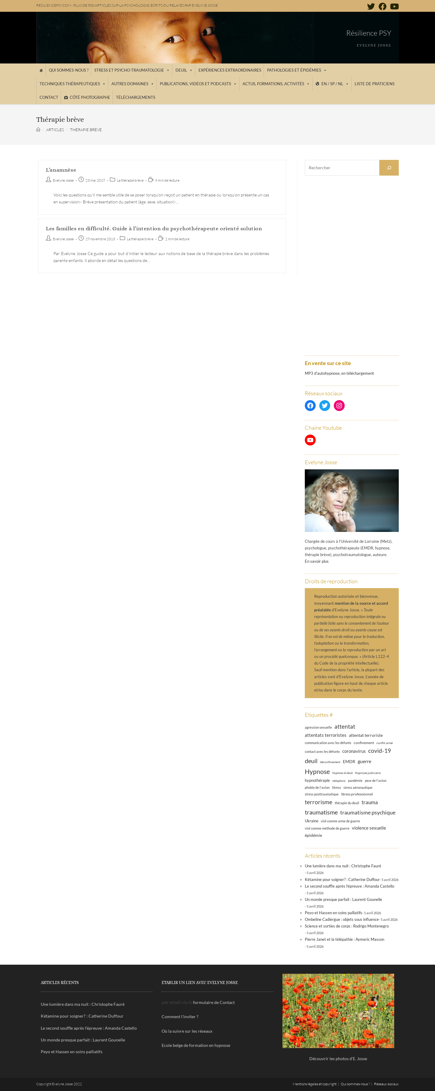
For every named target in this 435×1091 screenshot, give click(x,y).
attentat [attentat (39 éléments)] (344, 726)
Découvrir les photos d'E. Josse (338, 1058)
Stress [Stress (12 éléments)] (336, 787)
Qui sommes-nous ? (69, 70)
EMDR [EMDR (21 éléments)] (349, 761)
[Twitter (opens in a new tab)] (371, 6)
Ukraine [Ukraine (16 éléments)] (311, 821)
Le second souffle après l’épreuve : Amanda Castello (349, 886)
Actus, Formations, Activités (276, 83)
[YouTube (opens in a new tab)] (393, 6)
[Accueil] (41, 70)
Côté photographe (90, 97)
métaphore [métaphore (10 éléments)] (339, 780)
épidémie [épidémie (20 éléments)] (313, 835)
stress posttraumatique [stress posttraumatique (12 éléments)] (322, 794)
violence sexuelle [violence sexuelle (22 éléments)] (369, 827)
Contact (49, 97)
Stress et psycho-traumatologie (132, 70)
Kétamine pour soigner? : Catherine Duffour (342, 879)
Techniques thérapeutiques (73, 83)
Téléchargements (135, 97)
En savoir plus (317, 561)
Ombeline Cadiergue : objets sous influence (342, 919)
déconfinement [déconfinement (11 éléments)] (330, 762)
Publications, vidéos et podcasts (198, 83)
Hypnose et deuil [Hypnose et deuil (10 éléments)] (342, 773)
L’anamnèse (61, 170)
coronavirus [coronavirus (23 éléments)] (354, 751)
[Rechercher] (389, 168)
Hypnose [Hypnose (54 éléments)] (317, 771)
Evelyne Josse (63, 180)
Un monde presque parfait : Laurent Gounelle (343, 899)
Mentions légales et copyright (315, 1084)
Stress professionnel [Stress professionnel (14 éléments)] (357, 794)
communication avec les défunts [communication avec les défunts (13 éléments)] (328, 743)
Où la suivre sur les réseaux (187, 1031)
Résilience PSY (368, 32)
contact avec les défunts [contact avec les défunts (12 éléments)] (322, 751)
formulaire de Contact (214, 1002)
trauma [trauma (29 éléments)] (370, 802)
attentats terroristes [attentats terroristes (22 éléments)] (325, 735)
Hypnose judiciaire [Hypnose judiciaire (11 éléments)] (368, 773)
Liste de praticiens (375, 83)
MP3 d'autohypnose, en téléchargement (339, 373)
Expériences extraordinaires (229, 70)
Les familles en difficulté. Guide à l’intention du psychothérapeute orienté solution (154, 228)
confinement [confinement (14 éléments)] (364, 742)
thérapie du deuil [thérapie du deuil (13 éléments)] (347, 803)
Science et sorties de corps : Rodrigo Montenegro (347, 926)
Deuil (184, 70)
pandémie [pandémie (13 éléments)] (355, 780)
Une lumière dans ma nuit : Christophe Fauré (343, 865)
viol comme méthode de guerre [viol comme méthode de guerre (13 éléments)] (327, 828)
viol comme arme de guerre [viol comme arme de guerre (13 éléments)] (340, 821)
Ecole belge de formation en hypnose (196, 1045)
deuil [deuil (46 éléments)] (311, 760)
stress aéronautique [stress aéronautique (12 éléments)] (357, 787)
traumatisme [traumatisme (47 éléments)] (321, 812)
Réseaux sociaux (386, 1084)
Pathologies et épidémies (297, 70)
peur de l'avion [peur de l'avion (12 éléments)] (375, 780)
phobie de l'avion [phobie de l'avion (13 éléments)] (317, 787)
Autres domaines (132, 83)
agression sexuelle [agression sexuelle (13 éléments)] (318, 727)
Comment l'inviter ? (180, 1016)
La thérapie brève (130, 180)
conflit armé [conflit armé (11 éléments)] (384, 743)
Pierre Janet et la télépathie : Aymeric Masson (344, 939)
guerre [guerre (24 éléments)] (364, 761)
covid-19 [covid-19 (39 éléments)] (379, 750)
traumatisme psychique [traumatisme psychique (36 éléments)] (367, 812)
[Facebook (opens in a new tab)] (382, 6)
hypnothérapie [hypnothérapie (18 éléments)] (317, 780)
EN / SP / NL (335, 83)
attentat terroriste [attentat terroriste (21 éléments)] (366, 735)
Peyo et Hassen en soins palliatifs (333, 912)
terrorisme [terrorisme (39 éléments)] (318, 801)
